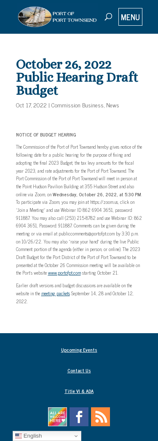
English (28, 436)
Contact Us (79, 370)
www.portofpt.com (64, 272)
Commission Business (77, 105)
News (112, 105)
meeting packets (55, 293)
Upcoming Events (79, 349)
